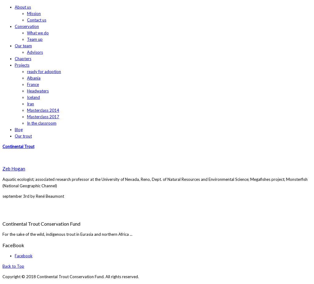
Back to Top (13, 266)
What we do (38, 32)
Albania (33, 78)
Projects (22, 65)
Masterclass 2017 (43, 116)
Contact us (36, 20)
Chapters (23, 58)
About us (23, 7)
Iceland (33, 97)
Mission (34, 13)
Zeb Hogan (13, 168)
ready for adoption (44, 71)
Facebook (24, 255)
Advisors (35, 52)
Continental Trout (18, 146)
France (33, 84)
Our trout (23, 136)
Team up (35, 39)
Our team (23, 45)
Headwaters (38, 90)
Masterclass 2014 (43, 110)
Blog (19, 129)
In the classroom (41, 123)
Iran (30, 103)
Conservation (27, 26)
